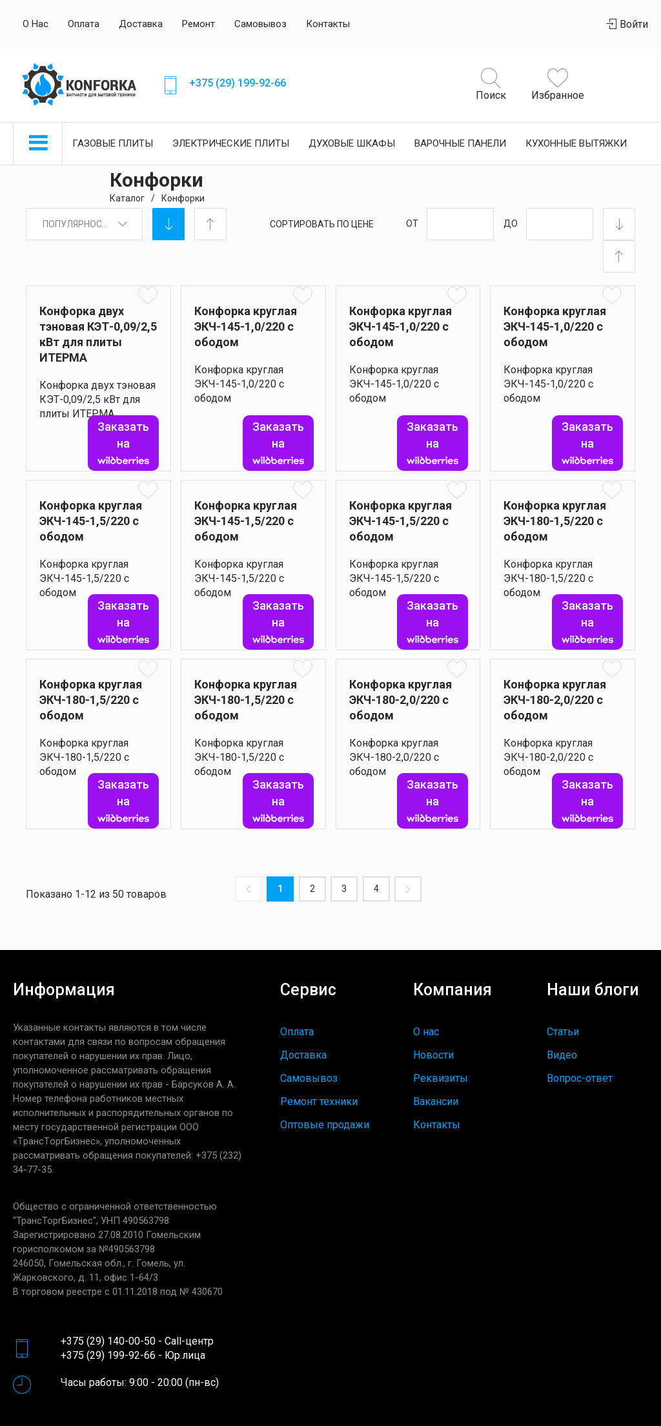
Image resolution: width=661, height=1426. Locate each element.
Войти (627, 24)
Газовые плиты (112, 143)
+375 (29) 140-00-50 (108, 1341)
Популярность (78, 224)
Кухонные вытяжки (576, 143)
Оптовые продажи (324, 1125)
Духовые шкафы (352, 143)
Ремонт (198, 24)
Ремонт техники (319, 1101)
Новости (433, 1055)
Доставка (141, 24)
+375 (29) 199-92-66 (237, 83)
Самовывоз (260, 24)
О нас (35, 24)
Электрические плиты (230, 143)
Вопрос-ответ (580, 1078)
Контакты (328, 24)
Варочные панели (460, 143)
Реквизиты (440, 1078)
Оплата (83, 24)
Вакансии (435, 1101)
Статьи (563, 1032)
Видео (562, 1055)
